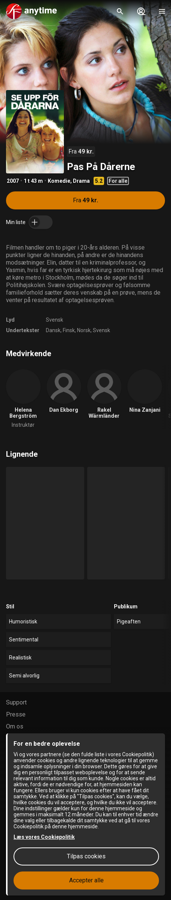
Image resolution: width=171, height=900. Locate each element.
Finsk (69, 330)
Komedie (59, 181)
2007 (13, 181)
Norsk (84, 330)
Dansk (53, 330)
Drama (81, 181)
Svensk (54, 320)
